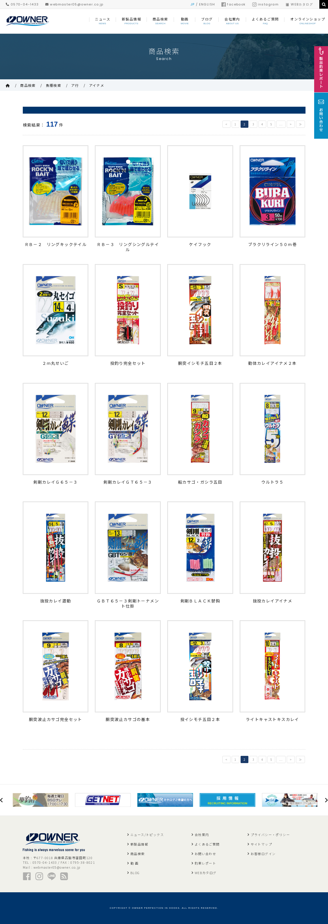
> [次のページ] (291, 124)
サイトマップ (261, 844)
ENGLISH (207, 4)
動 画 (134, 863)
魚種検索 (53, 85)
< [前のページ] (226, 124)
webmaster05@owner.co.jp (74, 4)
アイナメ (96, 85)
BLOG (135, 872)
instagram (265, 4)
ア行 (75, 85)
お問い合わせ (205, 853)
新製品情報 (139, 844)
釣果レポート (205, 863)
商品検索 (28, 85)
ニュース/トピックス (147, 834)
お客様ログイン (263, 853)
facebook (233, 4)
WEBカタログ (299, 4)
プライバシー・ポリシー (270, 834)
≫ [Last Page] (300, 124)
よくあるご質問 (207, 844)
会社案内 (202, 834)
